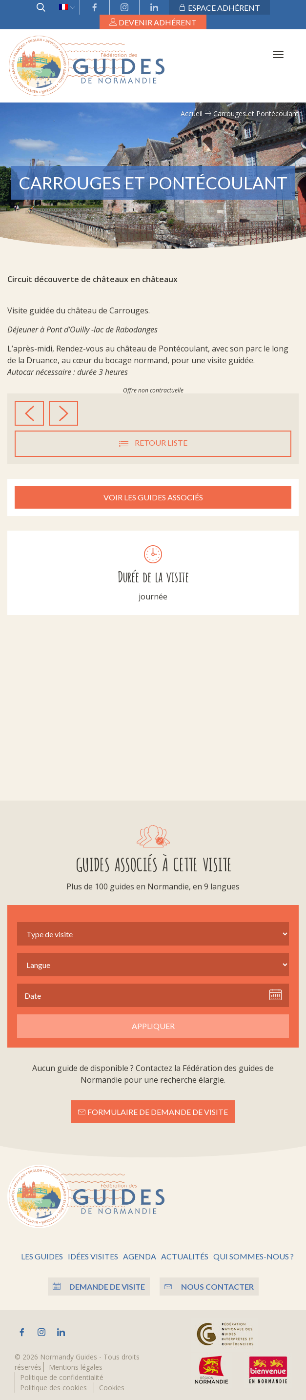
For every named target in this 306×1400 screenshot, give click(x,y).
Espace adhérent (219, 7)
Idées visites (93, 1256)
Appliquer (153, 1025)
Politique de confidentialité (61, 1377)
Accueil (192, 113)
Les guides (42, 1256)
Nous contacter (209, 1286)
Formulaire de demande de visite (153, 1111)
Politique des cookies (53, 1387)
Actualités (184, 1256)
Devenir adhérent (153, 22)
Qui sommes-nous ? (253, 1256)
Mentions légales (75, 1367)
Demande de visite (99, 1286)
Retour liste (153, 443)
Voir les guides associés (153, 497)
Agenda (139, 1256)
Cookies (111, 1387)
